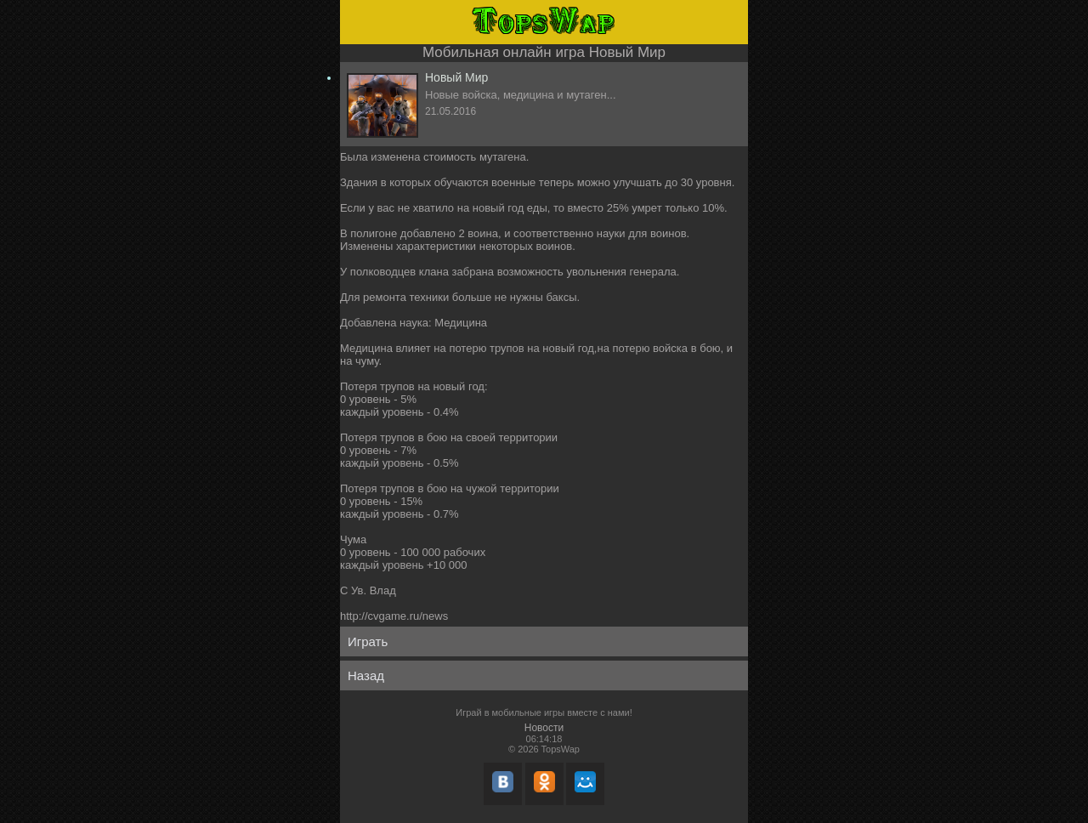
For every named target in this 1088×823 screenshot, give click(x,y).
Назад (366, 675)
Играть (368, 641)
